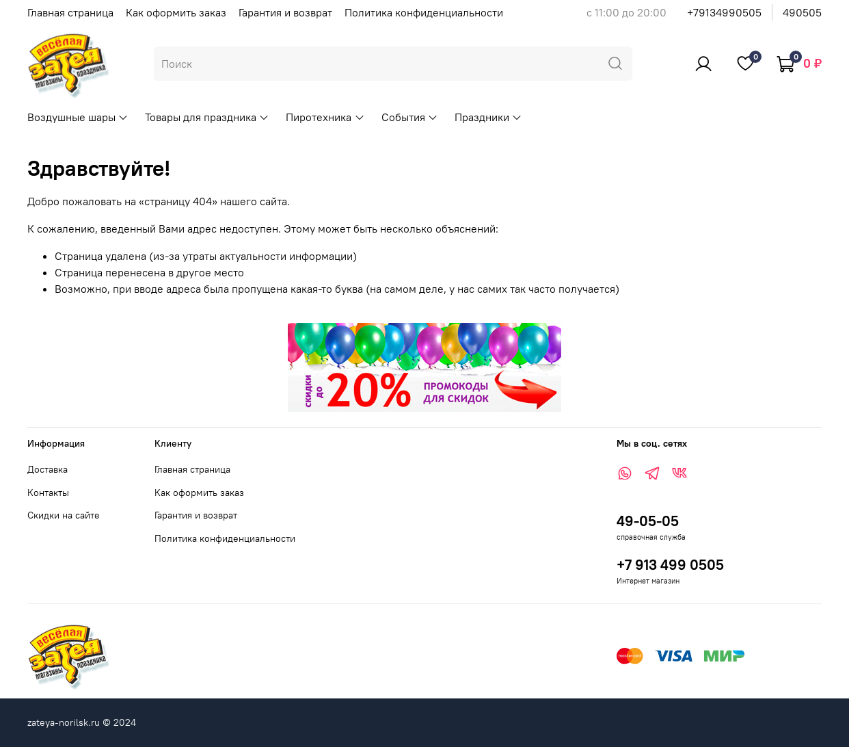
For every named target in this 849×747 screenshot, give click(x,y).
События (409, 117)
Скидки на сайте (63, 515)
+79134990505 (724, 12)
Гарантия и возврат (285, 12)
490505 (802, 12)
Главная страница (70, 12)
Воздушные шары (78, 117)
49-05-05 (648, 521)
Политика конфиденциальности (424, 12)
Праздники (488, 117)
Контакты (48, 492)
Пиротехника (325, 117)
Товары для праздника (207, 117)
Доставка (47, 469)
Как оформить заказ (176, 12)
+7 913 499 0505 (670, 564)
